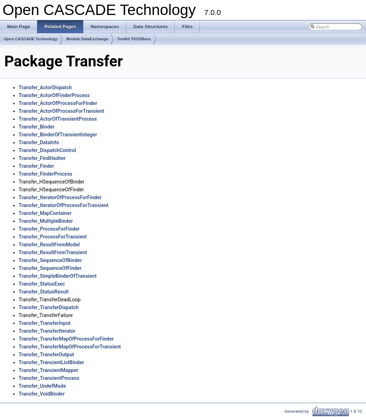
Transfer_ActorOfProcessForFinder (58, 103)
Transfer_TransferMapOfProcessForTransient (70, 347)
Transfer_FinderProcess (45, 174)
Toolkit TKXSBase (134, 39)
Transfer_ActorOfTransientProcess (58, 119)
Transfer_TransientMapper (48, 370)
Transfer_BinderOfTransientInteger (58, 134)
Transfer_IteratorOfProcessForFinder (60, 197)
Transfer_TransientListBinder (51, 362)
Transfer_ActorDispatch (45, 87)
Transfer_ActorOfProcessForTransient (61, 111)
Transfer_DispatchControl (47, 150)
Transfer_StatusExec (42, 284)
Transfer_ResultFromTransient (53, 252)
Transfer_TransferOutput (46, 354)
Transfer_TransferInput (44, 323)
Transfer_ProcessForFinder (49, 229)
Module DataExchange (87, 39)
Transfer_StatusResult (44, 292)
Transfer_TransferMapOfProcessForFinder (66, 339)
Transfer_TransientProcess (49, 378)
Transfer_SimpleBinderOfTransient (58, 276)
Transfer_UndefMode (42, 386)
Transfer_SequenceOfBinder (50, 260)
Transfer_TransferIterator (47, 331)
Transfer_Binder (36, 127)
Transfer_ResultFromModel (49, 244)
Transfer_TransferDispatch (49, 307)
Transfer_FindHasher (42, 158)
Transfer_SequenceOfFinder (50, 268)
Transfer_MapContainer (45, 213)
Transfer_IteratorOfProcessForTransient (64, 205)
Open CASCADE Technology (31, 39)
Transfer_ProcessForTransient (53, 237)
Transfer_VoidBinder (42, 394)
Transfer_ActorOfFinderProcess (54, 95)
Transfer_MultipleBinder (46, 221)
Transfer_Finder (36, 166)
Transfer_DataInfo (39, 142)
